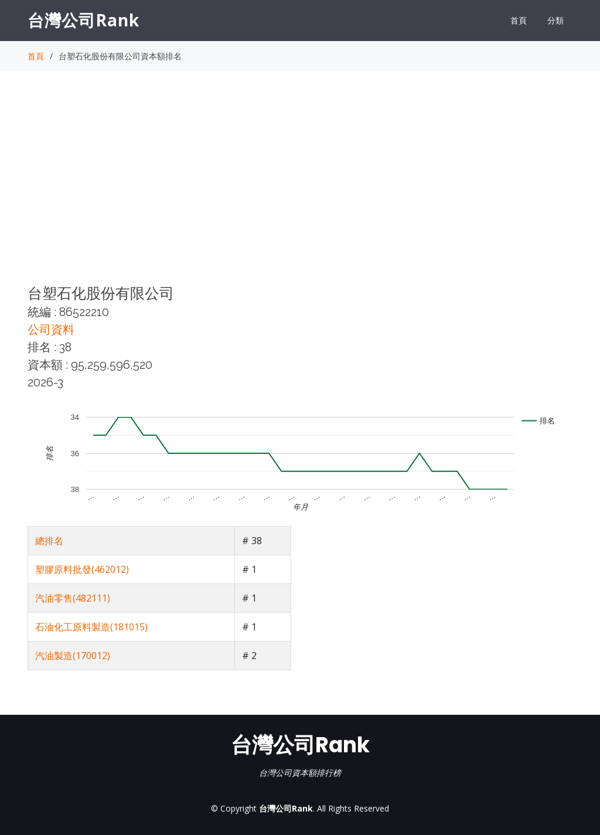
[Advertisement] (300, 188)
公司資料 (51, 330)
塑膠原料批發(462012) (82, 569)
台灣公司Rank (83, 20)
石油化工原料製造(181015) (91, 626)
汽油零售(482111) (72, 598)
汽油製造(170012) (72, 655)
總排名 (49, 540)
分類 (555, 20)
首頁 (518, 20)
